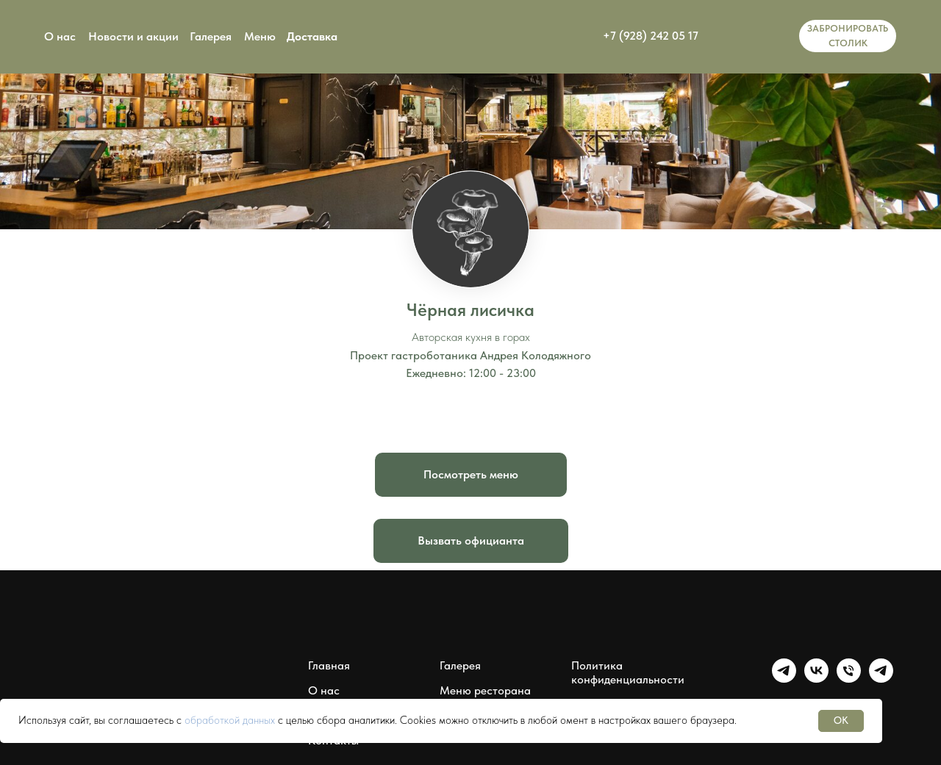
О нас (60, 36)
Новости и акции (133, 36)
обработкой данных (230, 720)
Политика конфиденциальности (627, 672)
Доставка (312, 36)
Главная (329, 665)
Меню (260, 36)
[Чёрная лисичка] (849, 678)
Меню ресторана (485, 690)
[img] (753, 36)
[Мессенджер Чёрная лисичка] (881, 678)
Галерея (211, 36)
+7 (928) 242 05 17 (650, 36)
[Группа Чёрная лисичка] (784, 678)
